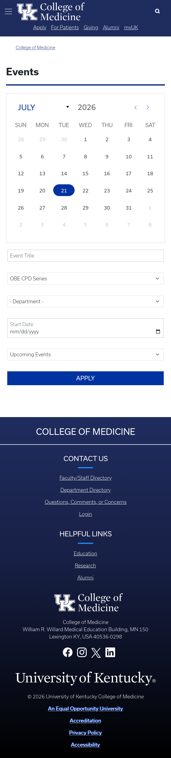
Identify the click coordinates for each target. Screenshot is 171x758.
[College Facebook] (68, 654)
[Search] (159, 11)
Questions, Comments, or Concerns (86, 502)
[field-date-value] (85, 354)
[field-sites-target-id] (85, 301)
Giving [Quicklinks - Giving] (91, 27)
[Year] (103, 107)
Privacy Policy (85, 732)
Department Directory (85, 490)
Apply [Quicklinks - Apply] (39, 27)
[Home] (51, 11)
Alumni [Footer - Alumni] (85, 577)
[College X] (96, 652)
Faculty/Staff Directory (85, 478)
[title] (85, 256)
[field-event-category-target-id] (85, 279)
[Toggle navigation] (8, 11)
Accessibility (85, 744)
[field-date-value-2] (85, 328)
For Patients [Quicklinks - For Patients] (65, 27)
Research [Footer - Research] (85, 565)
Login (85, 514)
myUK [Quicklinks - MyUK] (131, 27)
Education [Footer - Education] (85, 553)
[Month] (42, 107)
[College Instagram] (82, 654)
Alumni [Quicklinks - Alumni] (111, 27)
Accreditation (85, 720)
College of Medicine (35, 47)
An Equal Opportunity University (85, 708)
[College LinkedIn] (110, 654)
